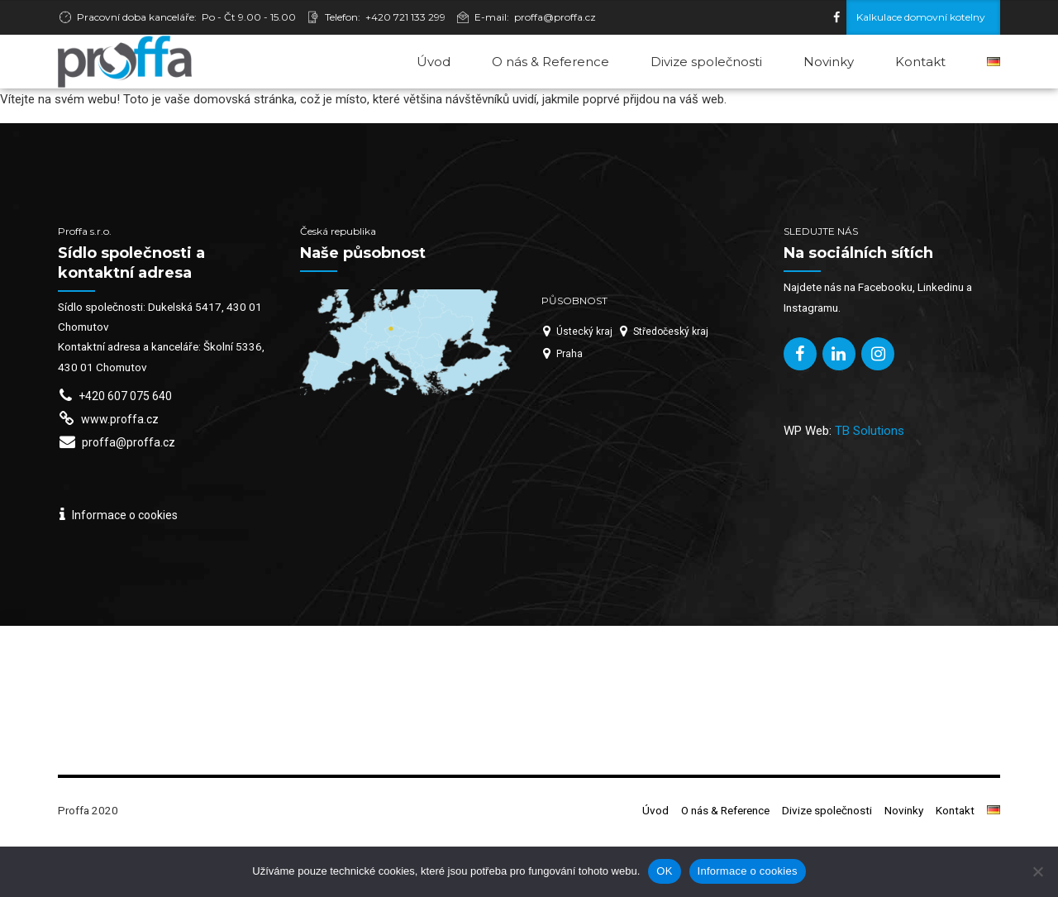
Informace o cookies (748, 871)
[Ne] (1037, 871)
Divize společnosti (706, 61)
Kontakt (920, 61)
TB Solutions (869, 485)
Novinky (828, 61)
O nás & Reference (550, 61)
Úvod (433, 61)
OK (664, 871)
